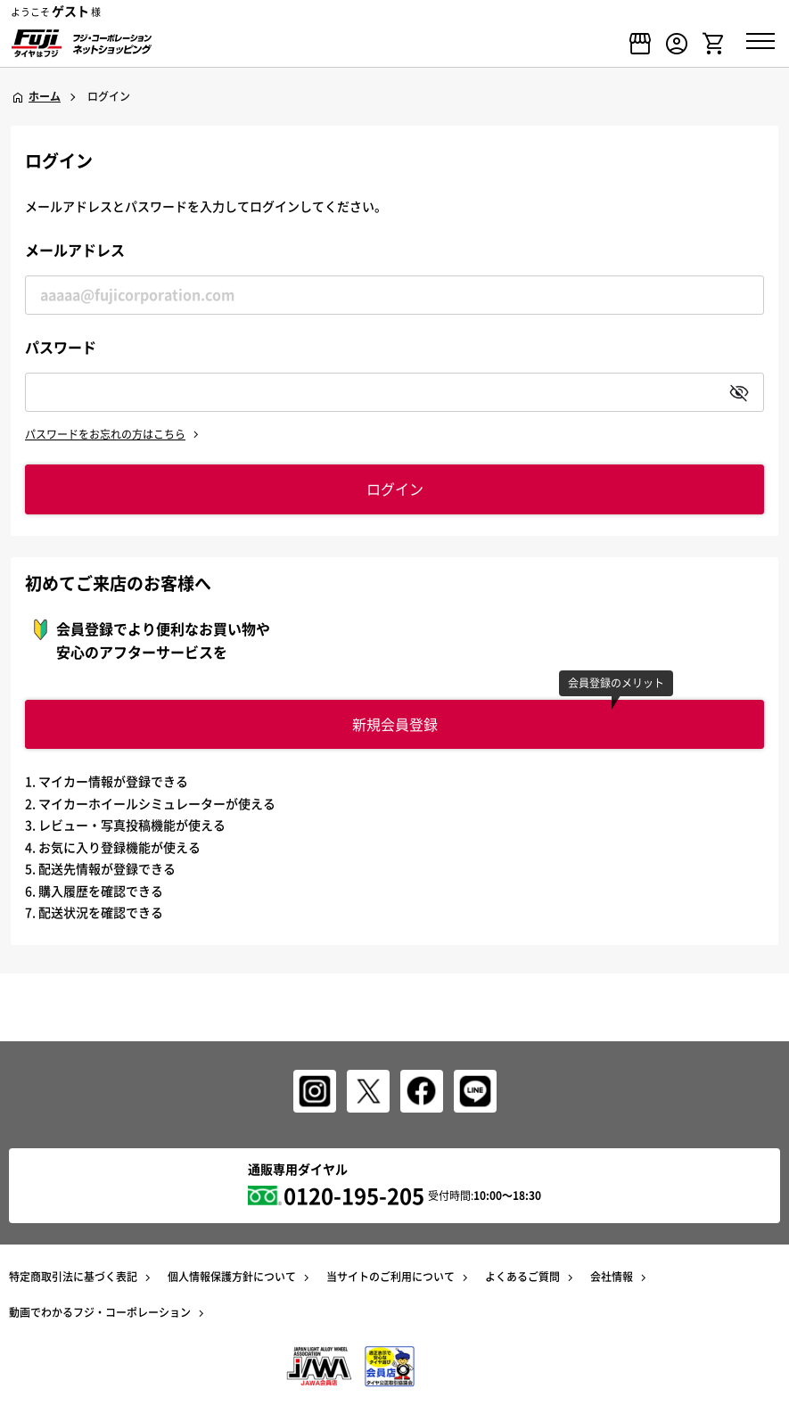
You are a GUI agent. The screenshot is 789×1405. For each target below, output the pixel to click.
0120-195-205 (354, 1195)
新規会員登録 (395, 724)
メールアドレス (75, 249)
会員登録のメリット (616, 683)
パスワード (60, 346)
